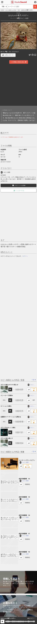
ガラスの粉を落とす (7, 438)
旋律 (27, 244)
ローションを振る (6, 406)
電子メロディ (11, 246)
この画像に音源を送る (18, 62)
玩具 (10, 244)
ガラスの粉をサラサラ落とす (9, 384)
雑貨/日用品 (21, 246)
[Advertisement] (18, 85)
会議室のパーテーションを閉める (11, 417)
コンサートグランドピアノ (27, 460)
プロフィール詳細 (18, 185)
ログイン (25, 256)
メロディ (16, 244)
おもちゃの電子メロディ (8, 618)
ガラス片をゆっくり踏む (8, 427)
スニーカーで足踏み (7, 395)
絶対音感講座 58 (24, 515)
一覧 (33, 379)
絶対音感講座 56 (24, 552)
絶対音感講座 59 (24, 497)
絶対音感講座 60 (24, 478)
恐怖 (22, 244)
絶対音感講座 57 (24, 533)
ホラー (32, 244)
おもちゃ (5, 244)
